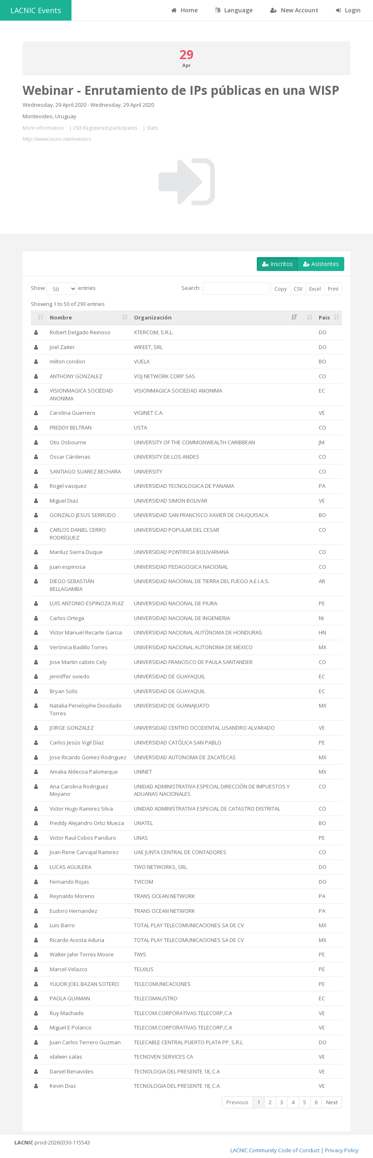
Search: (225, 289)
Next (332, 1102)
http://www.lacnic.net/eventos (57, 139)
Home (184, 10)
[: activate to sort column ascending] (38, 317)
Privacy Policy (342, 1150)
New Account (294, 10)
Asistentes (321, 264)
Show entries (63, 289)
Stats (152, 127)
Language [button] (234, 10)
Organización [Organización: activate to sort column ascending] (153, 317)
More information (43, 127)
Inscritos (277, 264)
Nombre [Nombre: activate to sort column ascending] (61, 317)
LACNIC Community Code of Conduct (275, 1150)
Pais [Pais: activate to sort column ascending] (324, 317)
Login (348, 10)
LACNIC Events (35, 10)
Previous (237, 1102)
